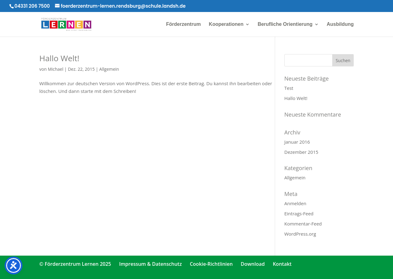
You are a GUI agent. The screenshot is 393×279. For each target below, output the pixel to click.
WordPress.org (300, 234)
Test (288, 88)
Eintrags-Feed (298, 213)
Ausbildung (340, 24)
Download (253, 264)
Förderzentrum (183, 24)
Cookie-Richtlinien (211, 264)
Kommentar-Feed (303, 224)
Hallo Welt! (59, 58)
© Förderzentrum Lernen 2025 (75, 264)
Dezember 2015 (301, 152)
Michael (56, 69)
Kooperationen (226, 24)
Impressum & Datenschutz (150, 264)
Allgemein (109, 69)
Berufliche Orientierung (285, 24)
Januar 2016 (297, 142)
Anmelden (295, 203)
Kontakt (282, 264)
